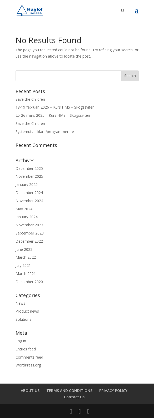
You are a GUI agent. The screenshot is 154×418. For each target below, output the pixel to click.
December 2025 (29, 168)
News (20, 303)
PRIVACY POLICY (113, 390)
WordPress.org (28, 365)
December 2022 (29, 241)
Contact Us (74, 396)
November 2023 (29, 224)
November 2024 (29, 200)
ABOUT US (30, 390)
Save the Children (30, 99)
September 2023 (30, 233)
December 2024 (29, 192)
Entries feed (26, 348)
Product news (27, 311)
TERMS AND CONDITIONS (69, 390)
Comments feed (29, 357)
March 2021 (26, 273)
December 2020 (29, 281)
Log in (21, 340)
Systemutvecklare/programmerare (45, 131)
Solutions (23, 319)
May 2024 (24, 208)
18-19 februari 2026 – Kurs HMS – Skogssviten (55, 107)
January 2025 (27, 184)
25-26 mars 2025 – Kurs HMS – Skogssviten (53, 115)
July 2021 (23, 265)
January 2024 (27, 216)
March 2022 (26, 257)
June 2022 (24, 249)
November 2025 (29, 176)
